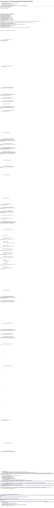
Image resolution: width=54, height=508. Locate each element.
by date (10, 5)
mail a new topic (12, 4)
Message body (6, 502)
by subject (15, 5)
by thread (12, 5)
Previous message (8, 3)
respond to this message (7, 4)
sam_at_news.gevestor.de (9, 6)
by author (18, 5)
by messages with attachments (23, 5)
